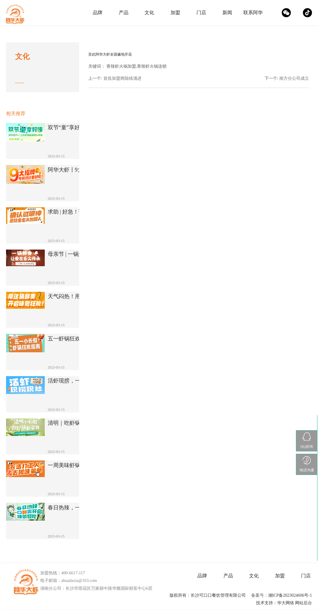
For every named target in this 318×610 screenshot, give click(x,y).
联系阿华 (253, 12)
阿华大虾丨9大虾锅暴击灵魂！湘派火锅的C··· (75, 170)
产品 (123, 12)
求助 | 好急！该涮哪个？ (75, 212)
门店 (201, 12)
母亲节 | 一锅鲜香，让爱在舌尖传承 (75, 254)
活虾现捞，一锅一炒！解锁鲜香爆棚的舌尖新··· (75, 381)
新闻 (227, 12)
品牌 (97, 12)
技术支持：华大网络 (275, 603)
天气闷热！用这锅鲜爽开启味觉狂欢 (75, 296)
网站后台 (303, 603)
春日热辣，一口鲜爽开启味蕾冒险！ (75, 508)
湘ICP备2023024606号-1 (290, 595)
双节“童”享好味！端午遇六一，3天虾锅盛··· (75, 128)
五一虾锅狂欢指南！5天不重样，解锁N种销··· (75, 339)
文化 (149, 12)
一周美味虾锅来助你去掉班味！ (75, 465)
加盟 (175, 12)
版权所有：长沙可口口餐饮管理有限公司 (208, 595)
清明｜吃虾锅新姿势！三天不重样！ (75, 423)
